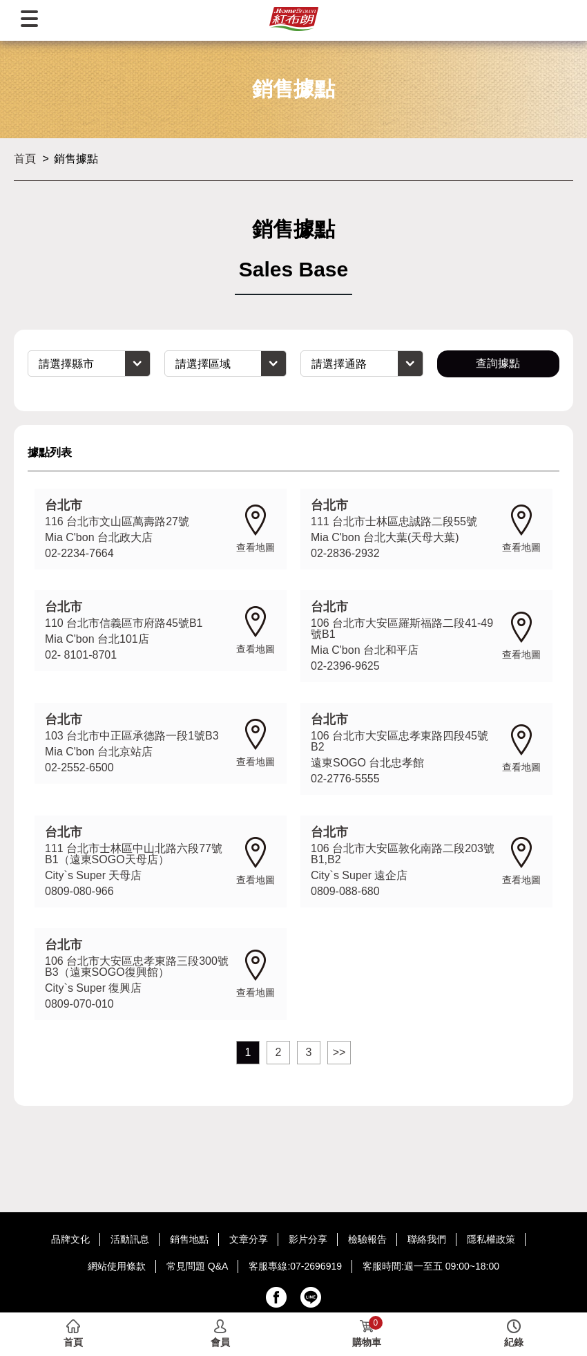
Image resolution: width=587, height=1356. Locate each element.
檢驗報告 (367, 1239)
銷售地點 (189, 1239)
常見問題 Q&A (197, 1266)
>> (339, 1052)
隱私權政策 (491, 1239)
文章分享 (248, 1239)
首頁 (25, 158)
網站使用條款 (117, 1266)
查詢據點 (498, 363)
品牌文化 (70, 1239)
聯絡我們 (426, 1239)
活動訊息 (129, 1239)
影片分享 (308, 1239)
